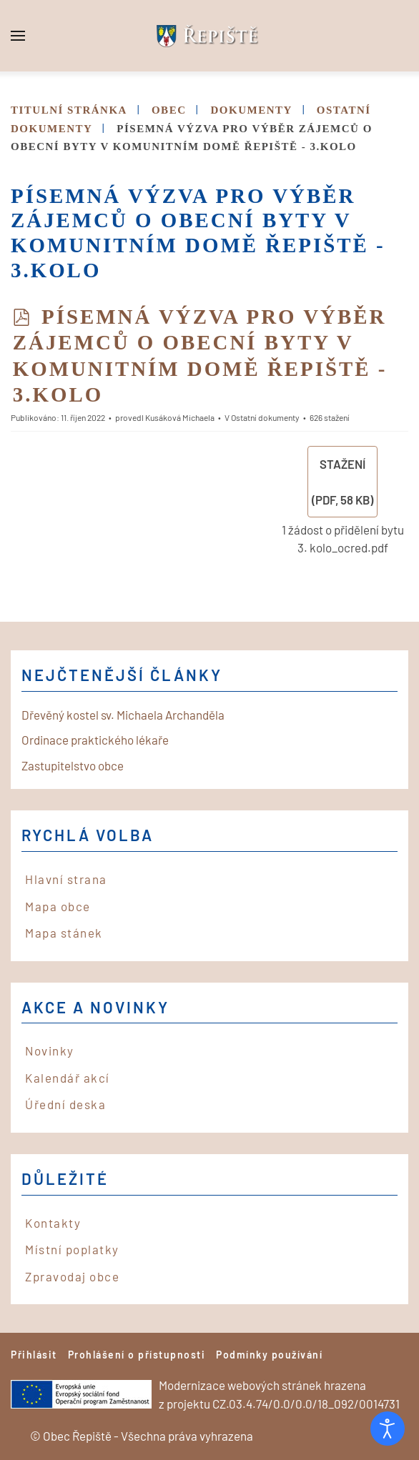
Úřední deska (65, 1104)
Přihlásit (34, 1355)
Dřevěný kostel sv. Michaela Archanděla (123, 714)
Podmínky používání (269, 1355)
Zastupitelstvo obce (72, 765)
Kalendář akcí (67, 1078)
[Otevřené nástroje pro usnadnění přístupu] (387, 1428)
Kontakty (53, 1223)
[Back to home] (209, 35)
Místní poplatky (72, 1249)
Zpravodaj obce (72, 1276)
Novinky (49, 1050)
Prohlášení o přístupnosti (137, 1355)
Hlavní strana (66, 879)
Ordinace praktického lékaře (95, 740)
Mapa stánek (64, 932)
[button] (18, 35)
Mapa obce (58, 906)
